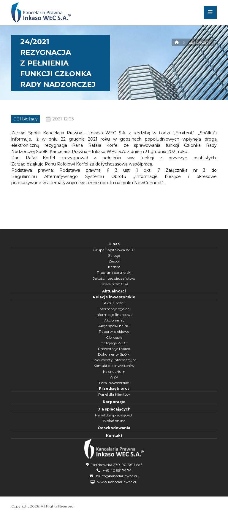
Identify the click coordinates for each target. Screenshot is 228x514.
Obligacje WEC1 (114, 343)
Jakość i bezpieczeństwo (114, 278)
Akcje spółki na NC (114, 326)
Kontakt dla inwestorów (114, 365)
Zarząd (114, 255)
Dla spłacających (114, 409)
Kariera (114, 267)
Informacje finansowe (114, 314)
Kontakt (114, 435)
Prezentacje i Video (114, 348)
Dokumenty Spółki (114, 354)
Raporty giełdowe (114, 331)
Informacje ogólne (114, 309)
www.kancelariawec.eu (117, 482)
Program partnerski (114, 272)
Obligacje (114, 337)
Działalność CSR (114, 284)
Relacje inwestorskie (114, 297)
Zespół (114, 261)
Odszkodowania (114, 428)
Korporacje (114, 402)
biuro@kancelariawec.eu (117, 476)
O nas (114, 244)
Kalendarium (114, 371)
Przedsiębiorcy (114, 388)
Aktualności (114, 291)
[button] (210, 12)
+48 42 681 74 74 (117, 470)
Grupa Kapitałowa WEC (114, 250)
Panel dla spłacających (114, 415)
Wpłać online (114, 420)
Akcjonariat (114, 320)
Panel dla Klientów (114, 394)
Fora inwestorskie (114, 383)
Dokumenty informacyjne (114, 360)
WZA (114, 377)
